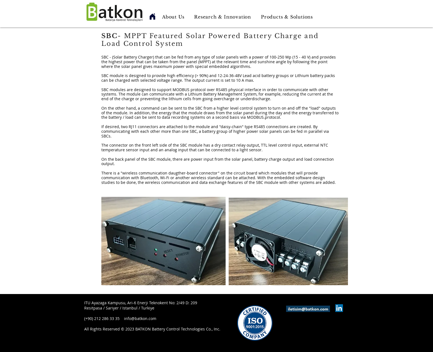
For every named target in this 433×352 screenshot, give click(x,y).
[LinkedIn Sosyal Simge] (339, 308)
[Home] (152, 16)
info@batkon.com (140, 318)
